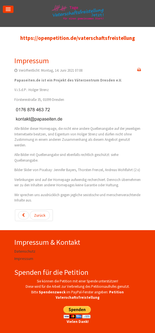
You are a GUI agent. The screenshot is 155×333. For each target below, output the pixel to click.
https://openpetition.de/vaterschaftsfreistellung (77, 38)
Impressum (31, 60)
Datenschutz (24, 251)
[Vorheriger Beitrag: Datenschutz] (34, 215)
